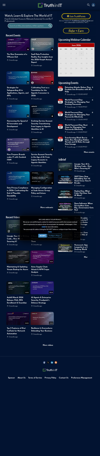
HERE (43, 227)
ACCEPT (42, 236)
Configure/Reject (55, 236)
